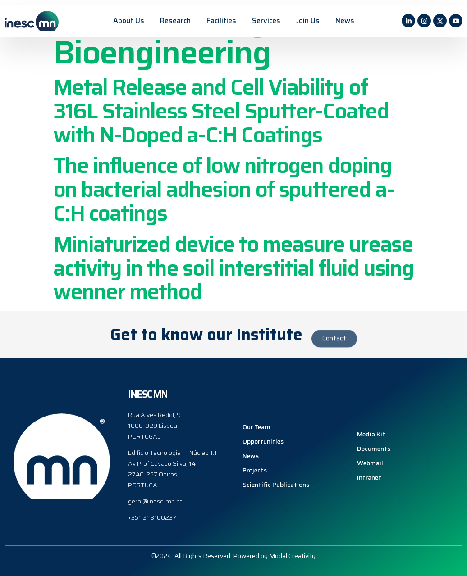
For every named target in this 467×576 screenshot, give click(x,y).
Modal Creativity (292, 555)
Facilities (221, 20)
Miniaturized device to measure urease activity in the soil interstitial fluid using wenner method (233, 268)
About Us (128, 20)
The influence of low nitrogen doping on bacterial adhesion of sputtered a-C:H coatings (223, 189)
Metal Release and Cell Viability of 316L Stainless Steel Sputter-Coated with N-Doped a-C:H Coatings (221, 111)
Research (175, 20)
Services (266, 20)
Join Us (308, 20)
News (344, 20)
